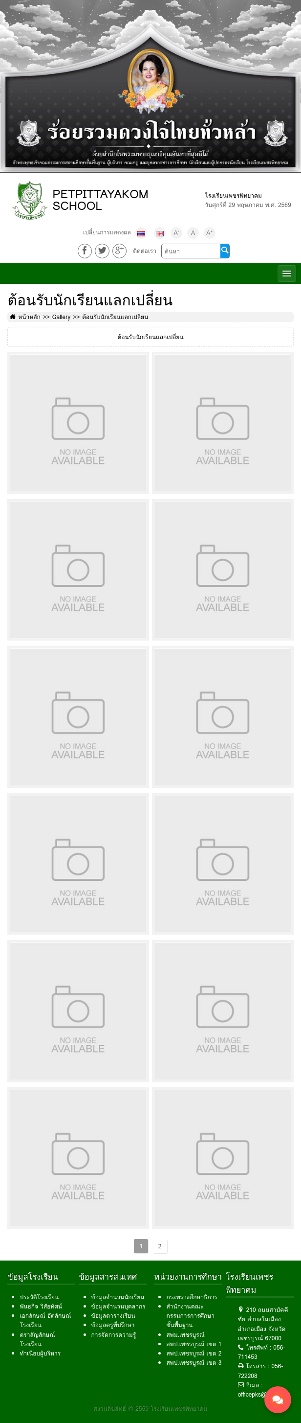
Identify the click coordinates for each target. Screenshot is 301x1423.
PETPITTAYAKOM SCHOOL (100, 199)
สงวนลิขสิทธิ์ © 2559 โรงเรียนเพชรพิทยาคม (151, 1408)
